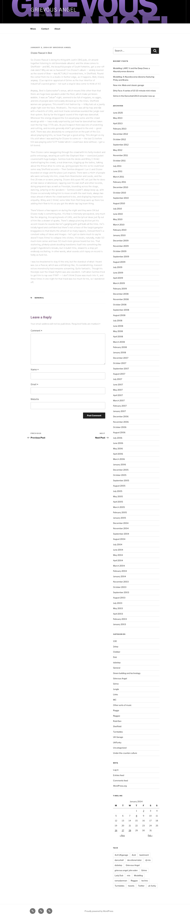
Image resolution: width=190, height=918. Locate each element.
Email (34, 384)
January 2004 (119, 576)
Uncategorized (119, 748)
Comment (36, 331)
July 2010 (117, 208)
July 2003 (117, 603)
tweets (131, 886)
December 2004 (120, 523)
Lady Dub (119, 875)
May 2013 (117, 118)
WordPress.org (120, 786)
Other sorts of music (122, 705)
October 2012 (119, 139)
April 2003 (118, 614)
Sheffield (117, 726)
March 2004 (119, 565)
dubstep (116, 662)
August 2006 (119, 432)
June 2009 (118, 272)
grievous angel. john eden (126, 870)
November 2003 (121, 581)
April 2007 (118, 395)
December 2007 (120, 358)
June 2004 (118, 550)
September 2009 (121, 256)
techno (144, 880)
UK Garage (118, 737)
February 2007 (120, 406)
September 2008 (121, 310)
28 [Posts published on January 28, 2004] (130, 830)
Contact (45, 29)
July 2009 (117, 267)
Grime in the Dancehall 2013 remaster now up (134, 96)
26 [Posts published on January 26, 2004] (116, 830)
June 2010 (118, 214)
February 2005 (120, 512)
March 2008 (119, 342)
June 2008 (118, 326)
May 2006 (118, 448)
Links (115, 694)
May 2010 (117, 219)
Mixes (33, 29)
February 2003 (120, 619)
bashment (144, 855)
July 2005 (117, 491)
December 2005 (120, 470)
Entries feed (118, 775)
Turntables (118, 732)
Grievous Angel (53, 10)
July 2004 (117, 544)
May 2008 (118, 331)
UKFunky (117, 742)
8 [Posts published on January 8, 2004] (136, 816)
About (57, 29)
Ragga (116, 710)
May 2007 (118, 390)
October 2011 (119, 160)
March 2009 (119, 283)
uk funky (152, 886)
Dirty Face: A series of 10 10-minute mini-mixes (134, 90)
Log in (116, 770)
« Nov (122, 835)
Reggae (116, 716)
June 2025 (118, 112)
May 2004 (118, 555)
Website (35, 399)
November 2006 (121, 422)
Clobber (116, 652)
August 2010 (119, 203)
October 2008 (119, 304)
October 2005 (119, 475)
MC (114, 699)
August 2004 (119, 539)
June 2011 (117, 171)
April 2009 (118, 278)
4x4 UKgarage (121, 855)
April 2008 (118, 336)
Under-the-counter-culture (125, 753)
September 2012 (120, 144)
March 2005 (119, 507)
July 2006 (117, 438)
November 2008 (121, 299)
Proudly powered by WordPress (99, 911)
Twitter (141, 886)
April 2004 (118, 560)
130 (115, 641)
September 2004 (121, 534)
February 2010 (119, 230)
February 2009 (120, 288)
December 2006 (120, 416)
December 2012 (120, 134)
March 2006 (119, 459)
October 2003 (119, 587)
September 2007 (121, 368)
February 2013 (119, 128)
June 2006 (118, 443)
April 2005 (118, 501)
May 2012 (117, 150)
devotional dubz (134, 860)
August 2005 (119, 486)
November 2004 (121, 528)
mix (128, 875)
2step (115, 646)
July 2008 (117, 320)
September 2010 (121, 198)
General (39, 298)
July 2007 (117, 379)
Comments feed (120, 780)
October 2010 (119, 192)
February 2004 (120, 571)
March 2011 (118, 176)
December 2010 (120, 187)
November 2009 (121, 246)
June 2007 (118, 384)
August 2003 (119, 597)
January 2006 (119, 464)
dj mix (148, 860)
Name (35, 369)
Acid (134, 855)
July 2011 (117, 166)
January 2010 (119, 235)
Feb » (150, 835)
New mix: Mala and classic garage (128, 85)
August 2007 (119, 374)
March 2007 (119, 400)
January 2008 (119, 352)
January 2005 (119, 518)
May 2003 (118, 608)
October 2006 (119, 427)
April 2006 (118, 454)
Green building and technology (126, 673)
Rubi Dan (117, 721)
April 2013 (117, 123)
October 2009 (119, 251)
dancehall (119, 860)
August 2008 (119, 315)
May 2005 (118, 496)
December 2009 (120, 240)
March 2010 (118, 224)
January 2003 (119, 624)
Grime (116, 684)
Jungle (116, 689)
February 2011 (119, 182)
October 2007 (119, 363)
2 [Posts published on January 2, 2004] (143, 811)
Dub (115, 657)
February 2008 (120, 347)
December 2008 (120, 294)
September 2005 (121, 480)
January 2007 (119, 411)
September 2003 (121, 592)
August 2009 (119, 262)
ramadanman (121, 880)
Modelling (138, 875)
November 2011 (120, 155)
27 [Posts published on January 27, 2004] (123, 830)
